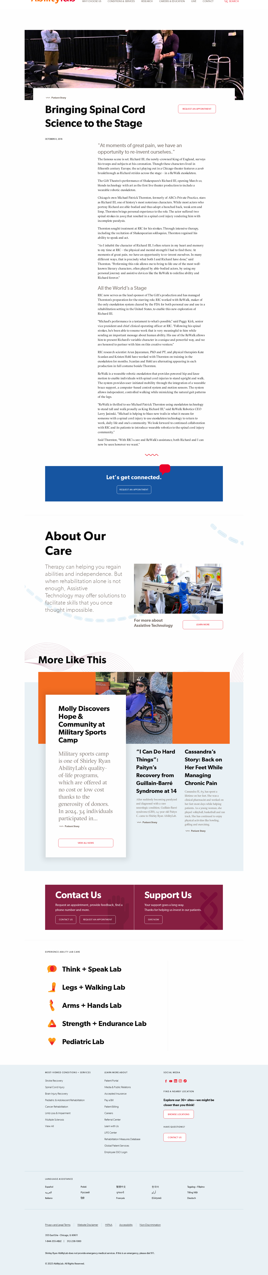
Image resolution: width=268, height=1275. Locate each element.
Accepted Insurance (115, 1092)
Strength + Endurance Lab (95, 1022)
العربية (48, 1192)
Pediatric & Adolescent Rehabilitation (65, 1099)
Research (147, 23)
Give (193, 23)
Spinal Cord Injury (54, 1086)
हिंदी (82, 1197)
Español (49, 1186)
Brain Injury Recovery (56, 1092)
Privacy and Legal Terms (57, 1224)
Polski (83, 1186)
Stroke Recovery (54, 1079)
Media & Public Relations (117, 1086)
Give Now (153, 919)
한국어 (155, 1186)
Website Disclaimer (87, 1224)
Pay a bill (230, 6)
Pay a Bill (108, 1099)
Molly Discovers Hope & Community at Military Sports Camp (84, 723)
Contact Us (66, 919)
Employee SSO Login (115, 1151)
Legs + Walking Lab (85, 986)
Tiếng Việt (192, 1192)
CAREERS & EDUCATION (172, 23)
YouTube (170, 1080)
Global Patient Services (116, 1144)
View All (49, 1125)
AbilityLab (53, 17)
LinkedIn (175, 1080)
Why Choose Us (91, 23)
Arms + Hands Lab (83, 1004)
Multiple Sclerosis (54, 1118)
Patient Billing (111, 1105)
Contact (208, 23)
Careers (108, 1112)
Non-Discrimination (150, 1224)
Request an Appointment (97, 919)
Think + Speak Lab (83, 968)
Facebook (166, 1080)
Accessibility (126, 1224)
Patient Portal (205, 6)
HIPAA (108, 1224)
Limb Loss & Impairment (57, 1112)
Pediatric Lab (74, 1041)
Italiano (48, 1197)
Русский (85, 1192)
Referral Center (112, 1118)
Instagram (180, 1080)
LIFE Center (110, 1131)
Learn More (203, 623)
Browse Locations (178, 1114)
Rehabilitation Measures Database (122, 1138)
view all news (86, 842)
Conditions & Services (121, 23)
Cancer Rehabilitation (56, 1105)
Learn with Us (111, 1125)
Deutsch (191, 1197)
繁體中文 (121, 1186)
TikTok (185, 1080)
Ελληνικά (156, 1197)
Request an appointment (197, 109)
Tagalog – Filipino (196, 1186)
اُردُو (154, 1192)
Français (120, 1197)
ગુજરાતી (120, 1192)
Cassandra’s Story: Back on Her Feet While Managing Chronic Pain (204, 766)
